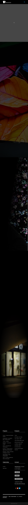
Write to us (18, 478)
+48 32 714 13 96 (18, 482)
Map (16, 475)
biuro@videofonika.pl (20, 483)
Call (17, 472)
